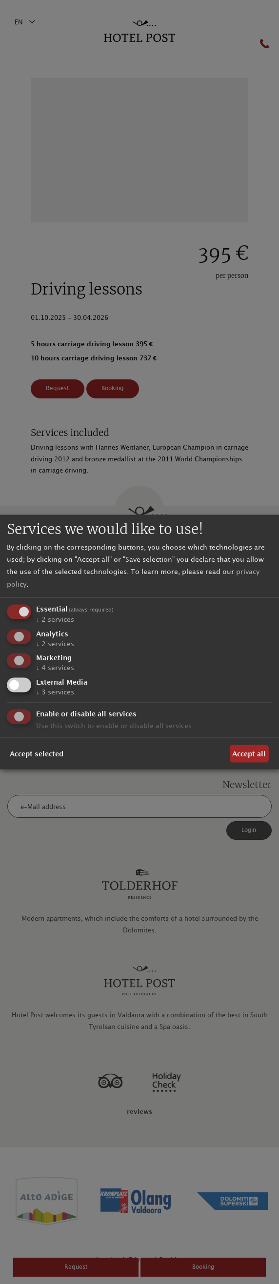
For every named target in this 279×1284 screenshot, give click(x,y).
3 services (55, 692)
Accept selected (36, 754)
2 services (55, 619)
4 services (55, 668)
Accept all (249, 754)
